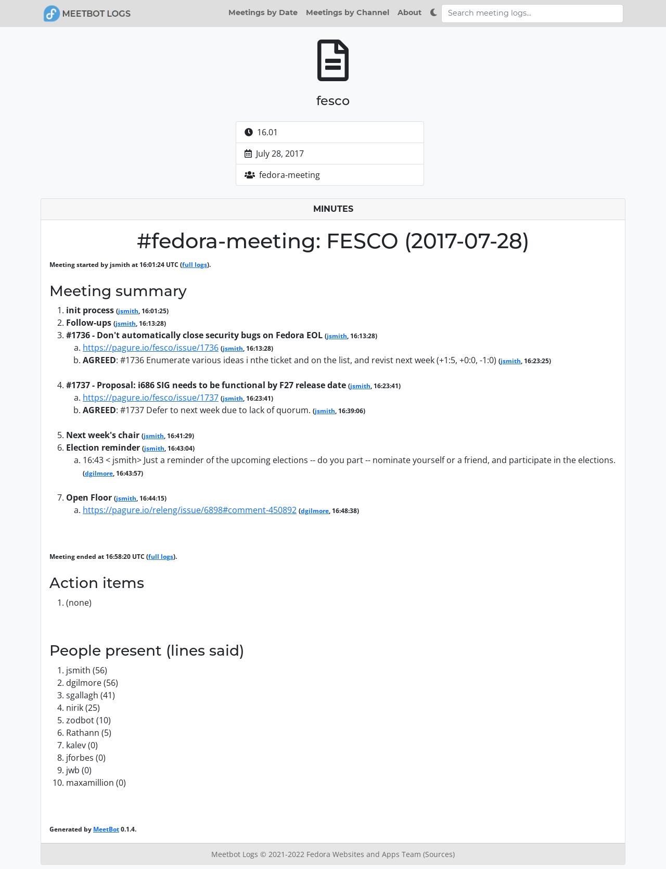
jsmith (128, 310)
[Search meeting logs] (532, 13)
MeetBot (106, 829)
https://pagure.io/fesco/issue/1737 (151, 397)
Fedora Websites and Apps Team (364, 854)
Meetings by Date (263, 12)
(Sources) (439, 854)
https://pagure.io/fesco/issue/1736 (151, 347)
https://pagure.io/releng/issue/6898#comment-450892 (190, 510)
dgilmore (99, 473)
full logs (194, 264)
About (409, 12)
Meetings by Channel (347, 12)
